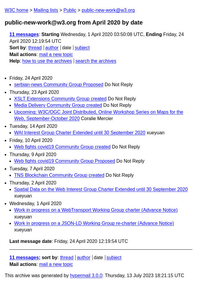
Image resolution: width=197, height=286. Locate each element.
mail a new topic (56, 54)
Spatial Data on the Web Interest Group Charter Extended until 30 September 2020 (101, 189)
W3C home (16, 10)
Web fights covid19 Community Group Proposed (64, 161)
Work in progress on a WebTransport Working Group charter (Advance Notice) (96, 210)
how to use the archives (47, 60)
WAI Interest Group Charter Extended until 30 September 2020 (79, 132)
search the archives (95, 60)
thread (35, 47)
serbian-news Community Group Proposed (58, 84)
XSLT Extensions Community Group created (60, 98)
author (51, 47)
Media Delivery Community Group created (58, 105)
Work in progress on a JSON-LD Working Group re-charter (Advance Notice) (94, 223)
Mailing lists (46, 10)
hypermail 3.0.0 (86, 275)
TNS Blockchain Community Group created (59, 175)
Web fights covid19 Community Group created (62, 146)
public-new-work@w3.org (108, 10)
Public (69, 10)
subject (82, 47)
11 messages (24, 34)
